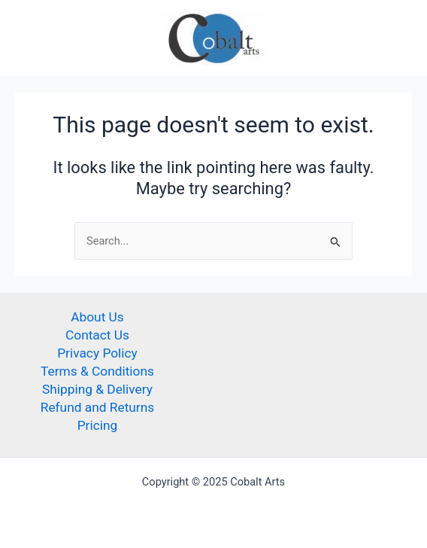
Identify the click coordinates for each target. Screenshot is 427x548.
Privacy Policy (97, 353)
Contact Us (97, 334)
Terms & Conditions (97, 371)
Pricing (97, 425)
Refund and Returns (97, 407)
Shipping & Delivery (97, 389)
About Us (97, 316)
